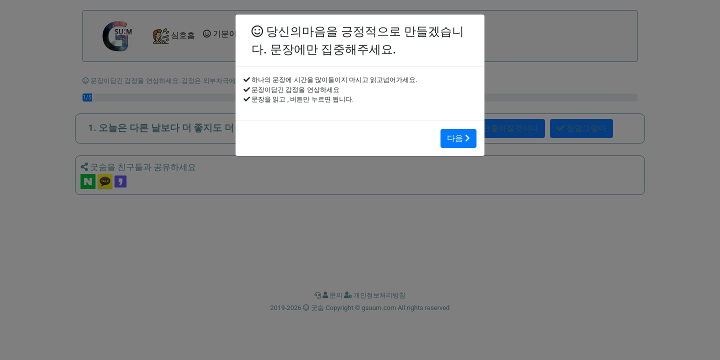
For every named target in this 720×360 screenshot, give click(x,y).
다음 (458, 138)
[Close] (252, 22)
